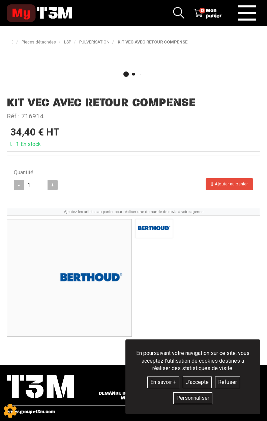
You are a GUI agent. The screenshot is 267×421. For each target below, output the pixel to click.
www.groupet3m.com (31, 411)
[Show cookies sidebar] (10, 411)
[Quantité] (36, 185)
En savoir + (163, 382)
